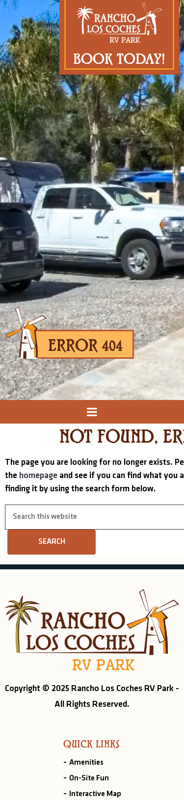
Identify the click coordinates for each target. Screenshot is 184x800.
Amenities (86, 763)
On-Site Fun (89, 778)
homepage (38, 475)
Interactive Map (95, 794)
